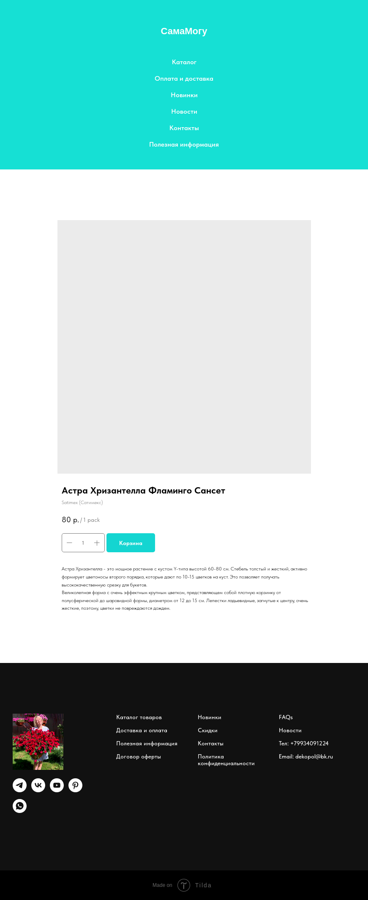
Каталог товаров (139, 717)
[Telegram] (20, 790)
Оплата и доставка (184, 78)
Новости (184, 111)
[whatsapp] (20, 810)
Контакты (184, 128)
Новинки (184, 95)
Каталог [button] (184, 62)
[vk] (38, 790)
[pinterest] (75, 790)
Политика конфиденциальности (226, 759)
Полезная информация (184, 144)
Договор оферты (138, 756)
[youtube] (57, 790)
